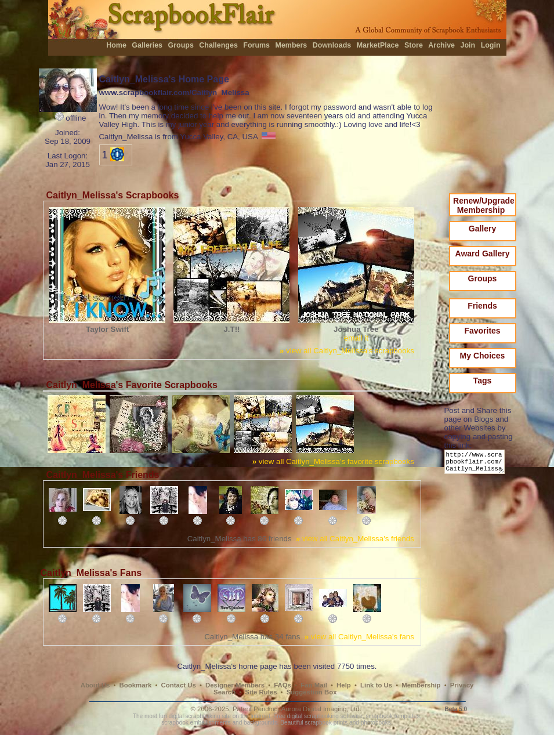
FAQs (282, 685)
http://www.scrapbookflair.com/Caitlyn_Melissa (476, 464)
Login (491, 45)
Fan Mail (313, 685)
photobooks (376, 722)
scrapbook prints (326, 722)
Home (116, 45)
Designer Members (235, 685)
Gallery (482, 228)
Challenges (218, 45)
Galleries (147, 45)
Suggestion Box (312, 692)
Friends (482, 305)
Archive (441, 45)
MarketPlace (378, 45)
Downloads (332, 45)
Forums (256, 45)
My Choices (482, 355)
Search (224, 692)
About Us (95, 685)
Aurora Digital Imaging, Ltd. (321, 708)
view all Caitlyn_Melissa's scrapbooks (347, 350)
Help (343, 685)
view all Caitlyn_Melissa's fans (359, 636)
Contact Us (178, 685)
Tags (482, 380)
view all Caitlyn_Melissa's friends (355, 538)
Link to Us (376, 685)
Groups (180, 45)
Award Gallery (482, 253)
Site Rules (261, 692)
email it (356, 338)
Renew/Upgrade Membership (484, 205)
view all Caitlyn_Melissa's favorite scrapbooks (333, 461)
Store (413, 45)
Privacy (462, 685)
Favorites (482, 330)
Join (468, 45)
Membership (420, 685)
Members (291, 45)
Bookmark (136, 685)
